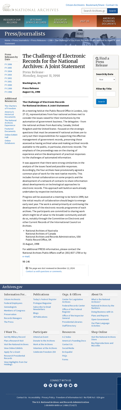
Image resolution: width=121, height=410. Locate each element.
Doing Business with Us (102, 311)
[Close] (117, 381)
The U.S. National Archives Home (30, 7)
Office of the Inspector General (73, 317)
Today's (44, 299)
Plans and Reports (100, 315)
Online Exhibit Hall (11, 136)
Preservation (10, 314)
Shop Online (99, 332)
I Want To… (11, 332)
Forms (65, 359)
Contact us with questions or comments (44, 271)
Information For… (15, 294)
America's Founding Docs (74, 340)
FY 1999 (8, 88)
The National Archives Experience (10, 123)
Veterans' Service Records (36, 21)
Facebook (45, 385)
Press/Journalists (20, 40)
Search (112, 10)
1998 (50, 40)
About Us (97, 294)
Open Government (100, 319)
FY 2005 (8, 67)
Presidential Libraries (72, 321)
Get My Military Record (14, 336)
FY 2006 (8, 64)
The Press (9, 321)
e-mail (26, 256)
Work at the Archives (43, 344)
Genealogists (10, 306)
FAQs (64, 355)
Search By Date (104, 74)
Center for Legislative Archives (72, 300)
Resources (68, 332)
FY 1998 (8, 91)
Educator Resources (60, 21)
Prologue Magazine (42, 303)
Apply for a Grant (12, 351)
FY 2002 (8, 78)
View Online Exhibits (13, 348)
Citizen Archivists (75, 4)
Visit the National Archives (16, 344)
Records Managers (13, 318)
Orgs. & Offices (71, 294)
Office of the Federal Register (72, 310)
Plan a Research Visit (13, 340)
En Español (67, 351)
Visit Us (84, 21)
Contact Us (112, 4)
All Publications (40, 316)
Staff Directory (69, 325)
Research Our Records (12, 21)
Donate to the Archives (44, 340)
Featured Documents (10, 130)
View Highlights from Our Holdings (15, 363)
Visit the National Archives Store (103, 338)
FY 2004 (8, 71)
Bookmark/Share (95, 4)
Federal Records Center (73, 305)
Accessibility (34, 397)
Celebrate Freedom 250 (44, 351)
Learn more (93, 404)
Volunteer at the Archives (45, 348)
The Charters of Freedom (11, 107)
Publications (41, 294)
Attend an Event (40, 336)
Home (7, 40)
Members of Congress (14, 310)
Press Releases (38, 40)
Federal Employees (13, 303)
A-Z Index (66, 336)
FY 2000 (8, 85)
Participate (40, 332)
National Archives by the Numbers (102, 307)
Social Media (68, 348)
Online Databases (10, 142)
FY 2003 (8, 74)
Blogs (36, 313)
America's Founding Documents (109, 21)
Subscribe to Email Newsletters (42, 308)
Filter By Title (104, 88)
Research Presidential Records (14, 357)
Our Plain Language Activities (100, 324)
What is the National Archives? (100, 300)
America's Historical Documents (10, 114)
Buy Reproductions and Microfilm (102, 344)
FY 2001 (8, 81)
